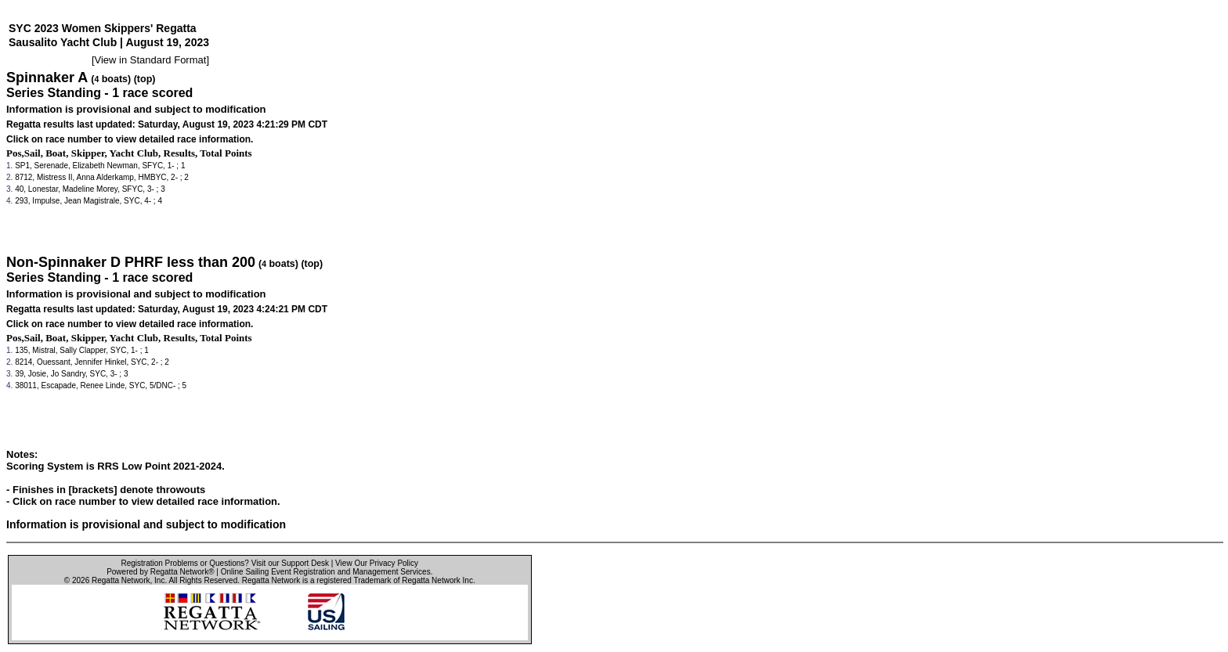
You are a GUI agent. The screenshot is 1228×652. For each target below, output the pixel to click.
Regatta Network (121, 580)
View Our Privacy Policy (376, 563)
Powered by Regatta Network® (160, 571)
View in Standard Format (151, 60)
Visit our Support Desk (290, 563)
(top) (145, 79)
